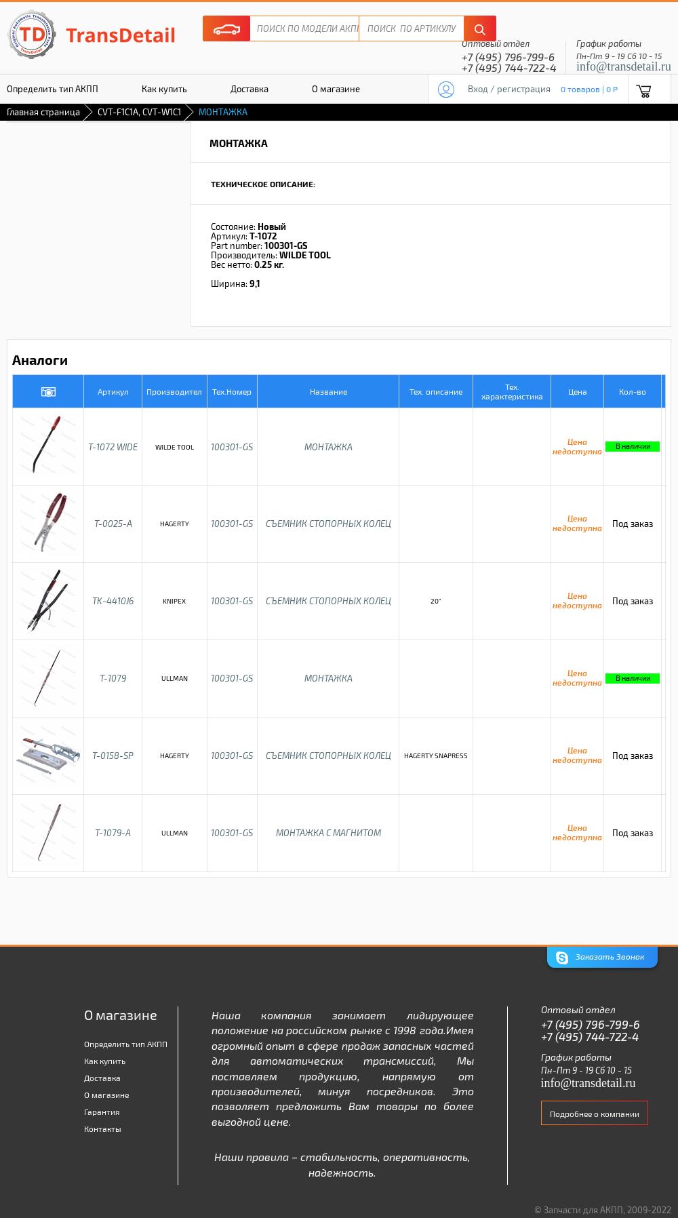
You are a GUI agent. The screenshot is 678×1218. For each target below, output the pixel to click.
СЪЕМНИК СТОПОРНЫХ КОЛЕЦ (328, 523)
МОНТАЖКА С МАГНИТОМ (328, 832)
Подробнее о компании (594, 1113)
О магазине (336, 88)
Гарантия (102, 1111)
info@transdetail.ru (623, 66)
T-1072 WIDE (113, 446)
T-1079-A (113, 832)
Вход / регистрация (509, 88)
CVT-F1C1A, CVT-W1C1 (139, 111)
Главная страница (43, 111)
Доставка (249, 88)
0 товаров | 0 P (589, 89)
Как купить (164, 88)
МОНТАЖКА (328, 446)
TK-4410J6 (113, 600)
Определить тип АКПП (125, 1043)
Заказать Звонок (600, 957)
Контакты (102, 1128)
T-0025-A (113, 523)
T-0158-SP (113, 755)
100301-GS (232, 446)
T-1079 (113, 678)
